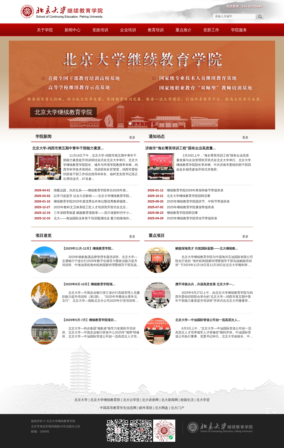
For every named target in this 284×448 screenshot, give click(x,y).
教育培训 (156, 30)
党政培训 (100, 30)
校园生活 (187, 400)
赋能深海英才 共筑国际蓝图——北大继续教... (206, 248)
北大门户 (177, 408)
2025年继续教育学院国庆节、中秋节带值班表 (198, 201)
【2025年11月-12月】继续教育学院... (88, 248)
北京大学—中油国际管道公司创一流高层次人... (207, 320)
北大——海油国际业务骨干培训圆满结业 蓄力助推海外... (93, 218)
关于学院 (45, 30)
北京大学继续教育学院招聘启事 (188, 196)
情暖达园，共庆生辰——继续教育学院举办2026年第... (91, 190)
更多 (132, 137)
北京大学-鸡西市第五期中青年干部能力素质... (68, 148)
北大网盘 (161, 408)
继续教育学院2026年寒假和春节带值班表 (195, 190)
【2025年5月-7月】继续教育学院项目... (89, 320)
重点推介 (183, 30)
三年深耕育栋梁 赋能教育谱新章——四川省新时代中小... (93, 212)
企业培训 (128, 30)
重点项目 (157, 235)
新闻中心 (73, 30)
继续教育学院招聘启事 (182, 212)
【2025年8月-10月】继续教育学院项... (88, 284)
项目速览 (43, 235)
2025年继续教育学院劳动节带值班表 (192, 218)
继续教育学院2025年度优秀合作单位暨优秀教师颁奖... (91, 201)
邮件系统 (146, 408)
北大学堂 (203, 400)
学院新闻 (43, 136)
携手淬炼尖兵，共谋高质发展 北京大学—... (205, 284)
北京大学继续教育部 (105, 400)
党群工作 (211, 30)
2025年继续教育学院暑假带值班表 (190, 207)
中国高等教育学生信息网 (118, 408)
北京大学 (81, 400)
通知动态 (157, 136)
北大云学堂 (131, 400)
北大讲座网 (151, 400)
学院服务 (239, 30)
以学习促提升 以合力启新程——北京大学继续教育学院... (93, 196)
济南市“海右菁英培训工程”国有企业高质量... (180, 148)
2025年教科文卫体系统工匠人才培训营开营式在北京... (91, 207)
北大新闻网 (169, 400)
